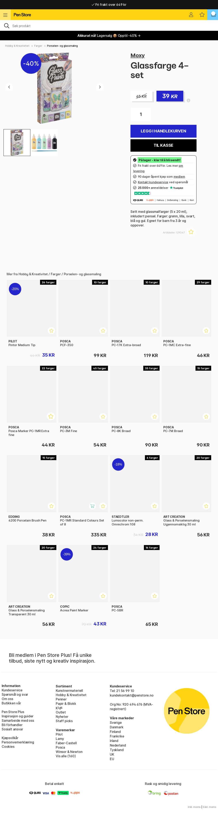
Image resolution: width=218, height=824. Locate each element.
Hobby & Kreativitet (17, 45)
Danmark (116, 727)
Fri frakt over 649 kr (109, 4)
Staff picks (64, 721)
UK (112, 754)
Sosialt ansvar (12, 729)
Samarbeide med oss (18, 720)
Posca (60, 747)
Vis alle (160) (66, 756)
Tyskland (117, 750)
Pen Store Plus (13, 712)
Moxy (137, 55)
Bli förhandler (12, 725)
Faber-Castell (66, 743)
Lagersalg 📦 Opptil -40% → (109, 35)
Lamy (60, 739)
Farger (38, 45)
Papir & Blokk (66, 703)
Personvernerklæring (18, 742)
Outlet (61, 712)
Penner (61, 699)
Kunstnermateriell (69, 690)
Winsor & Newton (69, 752)
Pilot (59, 734)
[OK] (109, 25)
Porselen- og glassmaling (62, 45)
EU (112, 759)
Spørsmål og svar (15, 694)
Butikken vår (11, 703)
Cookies (8, 746)
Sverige (116, 722)
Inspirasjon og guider (17, 716)
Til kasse (163, 145)
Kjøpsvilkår (10, 738)
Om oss (7, 699)
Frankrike (117, 736)
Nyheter (62, 716)
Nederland (118, 745)
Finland (115, 732)
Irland (114, 741)
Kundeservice (12, 690)
